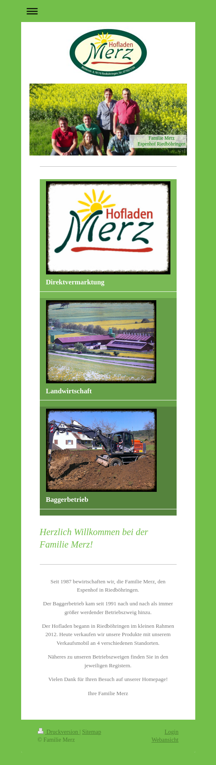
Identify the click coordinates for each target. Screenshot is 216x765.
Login (171, 732)
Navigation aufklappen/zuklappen (108, 11)
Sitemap (91, 732)
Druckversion (59, 732)
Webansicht (165, 740)
